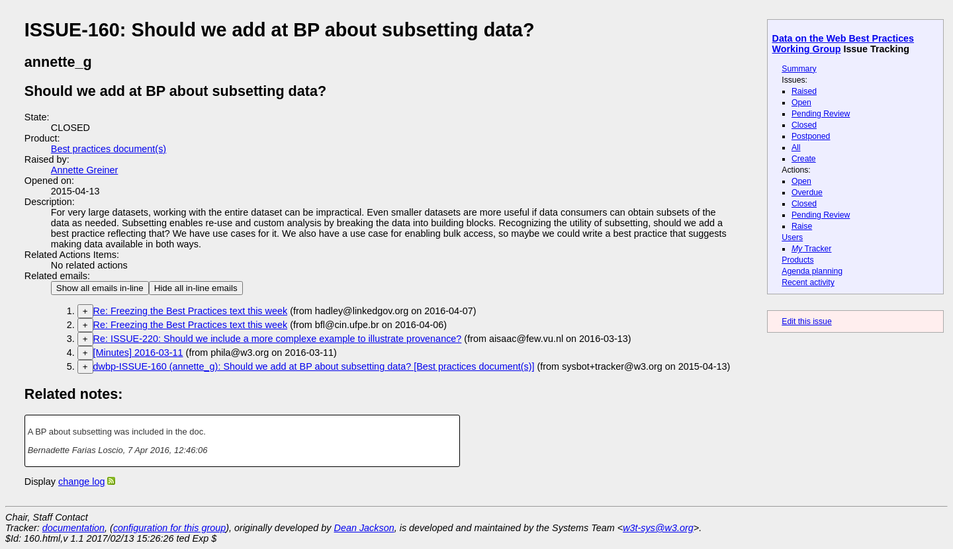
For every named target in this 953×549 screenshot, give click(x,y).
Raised (804, 91)
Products (797, 260)
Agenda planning (812, 271)
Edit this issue (806, 321)
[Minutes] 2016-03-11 (138, 352)
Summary (799, 68)
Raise (802, 226)
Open (801, 102)
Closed (804, 125)
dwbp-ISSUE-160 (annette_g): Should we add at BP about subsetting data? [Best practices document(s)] (314, 366)
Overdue (807, 192)
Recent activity (808, 282)
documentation (73, 528)
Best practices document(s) (108, 149)
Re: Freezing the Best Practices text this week (190, 311)
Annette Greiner (84, 170)
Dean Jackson (364, 528)
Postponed (811, 136)
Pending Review (821, 113)
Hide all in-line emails (196, 288)
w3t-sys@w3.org (658, 528)
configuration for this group (169, 528)
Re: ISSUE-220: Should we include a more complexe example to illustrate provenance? (277, 338)
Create (804, 158)
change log (81, 481)
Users (792, 237)
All (796, 147)
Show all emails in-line (100, 288)
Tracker (812, 248)
